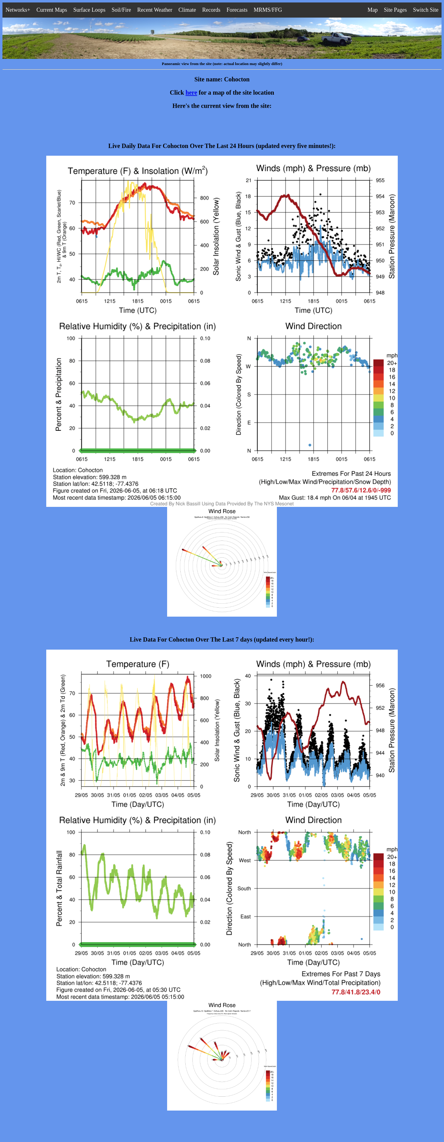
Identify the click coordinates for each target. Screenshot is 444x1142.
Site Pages (395, 10)
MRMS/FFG (268, 10)
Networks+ (18, 10)
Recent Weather (154, 10)
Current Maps (51, 10)
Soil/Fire (121, 10)
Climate (187, 10)
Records (211, 10)
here (191, 92)
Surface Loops (89, 10)
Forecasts (237, 10)
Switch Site (425, 10)
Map (373, 10)
